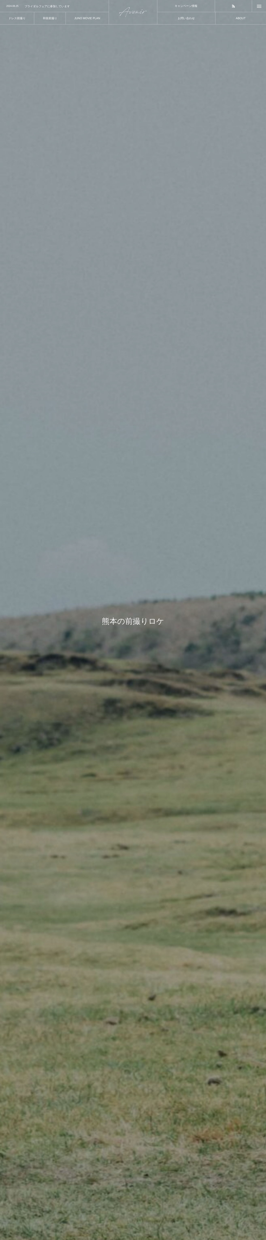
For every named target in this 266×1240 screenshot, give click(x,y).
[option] (54, 6)
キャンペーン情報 (186, 5)
